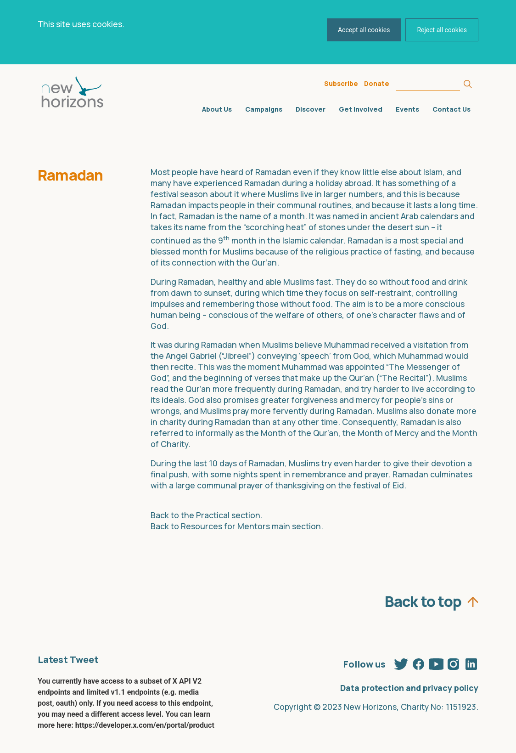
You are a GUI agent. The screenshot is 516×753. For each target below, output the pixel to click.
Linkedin (471, 662)
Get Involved (360, 109)
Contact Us (451, 109)
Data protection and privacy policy (409, 687)
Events (407, 109)
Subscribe (341, 83)
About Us (217, 109)
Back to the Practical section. (207, 515)
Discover (310, 109)
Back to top (423, 599)
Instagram (453, 662)
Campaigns (263, 109)
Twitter (401, 662)
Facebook (418, 662)
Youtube (436, 662)
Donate (376, 83)
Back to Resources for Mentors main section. (237, 526)
